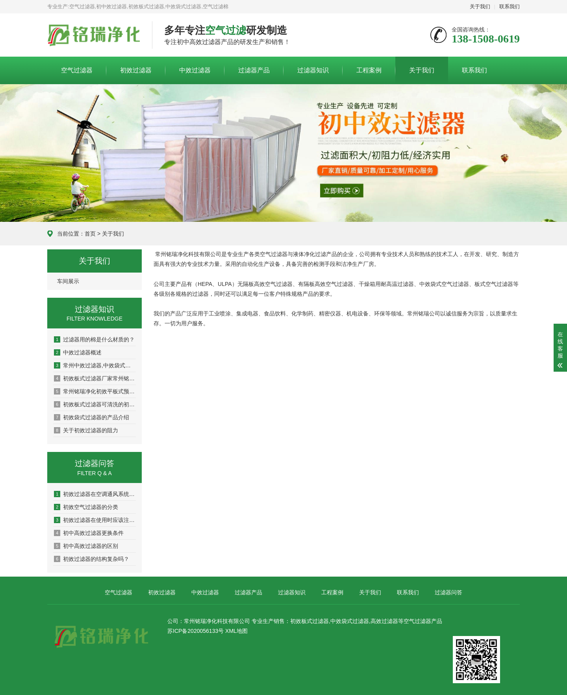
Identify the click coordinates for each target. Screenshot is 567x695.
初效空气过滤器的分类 (86, 507)
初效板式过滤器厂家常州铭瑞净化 (95, 378)
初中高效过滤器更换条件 (89, 533)
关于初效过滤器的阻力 (86, 430)
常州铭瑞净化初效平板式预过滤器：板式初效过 (95, 391)
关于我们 (480, 6)
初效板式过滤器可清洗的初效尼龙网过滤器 (95, 404)
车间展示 (68, 281)
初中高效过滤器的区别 (86, 546)
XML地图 (236, 631)
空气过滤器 (77, 70)
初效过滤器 (136, 70)
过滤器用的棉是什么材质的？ (94, 339)
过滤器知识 (313, 70)
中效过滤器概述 (78, 352)
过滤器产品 (254, 70)
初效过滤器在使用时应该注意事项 (95, 520)
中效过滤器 (195, 70)
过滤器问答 (448, 592)
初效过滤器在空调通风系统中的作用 (95, 494)
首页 (90, 233)
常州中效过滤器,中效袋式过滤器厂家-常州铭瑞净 (95, 365)
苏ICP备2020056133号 (195, 631)
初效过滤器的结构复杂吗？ (91, 559)
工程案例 (369, 70)
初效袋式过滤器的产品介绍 (91, 417)
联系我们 (509, 6)
